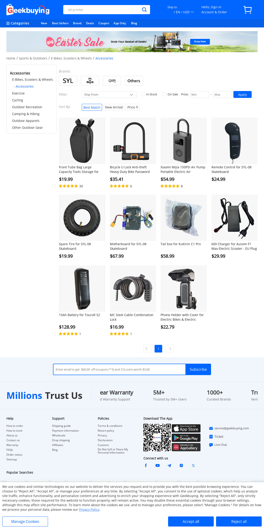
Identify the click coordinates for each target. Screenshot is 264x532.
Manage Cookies (25, 521)
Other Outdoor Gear (27, 127)
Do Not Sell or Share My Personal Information (113, 451)
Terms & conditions (110, 425)
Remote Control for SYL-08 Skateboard (231, 169)
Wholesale (58, 435)
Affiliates (57, 445)
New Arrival (114, 107)
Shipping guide (61, 425)
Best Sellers (60, 23)
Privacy (102, 435)
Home (10, 58)
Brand (77, 23)
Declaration (105, 440)
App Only (120, 23)
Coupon (103, 23)
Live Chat (218, 445)
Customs (103, 445)
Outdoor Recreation (27, 107)
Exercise (18, 93)
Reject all (239, 521)
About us (12, 435)
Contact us (13, 440)
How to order (14, 425)
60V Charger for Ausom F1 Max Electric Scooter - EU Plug (234, 246)
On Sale (170, 94)
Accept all (191, 521)
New (44, 23)
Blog (134, 23)
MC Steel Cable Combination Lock (131, 317)
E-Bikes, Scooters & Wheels (71, 58)
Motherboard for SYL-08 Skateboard (128, 246)
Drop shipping (61, 440)
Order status (14, 454)
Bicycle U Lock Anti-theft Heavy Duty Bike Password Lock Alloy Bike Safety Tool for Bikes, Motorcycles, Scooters (132, 169)
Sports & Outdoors (33, 58)
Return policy (106, 430)
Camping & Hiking (26, 114)
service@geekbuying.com (229, 428)
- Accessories (24, 86)
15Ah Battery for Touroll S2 (79, 315)
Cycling (17, 100)
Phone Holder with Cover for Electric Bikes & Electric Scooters (182, 317)
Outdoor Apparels (26, 120)
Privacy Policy (89, 509)
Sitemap (11, 459)
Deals (90, 23)
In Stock (149, 94)
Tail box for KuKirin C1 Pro (181, 244)
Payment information (65, 430)
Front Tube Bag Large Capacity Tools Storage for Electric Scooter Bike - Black (80, 169)
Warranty (12, 445)
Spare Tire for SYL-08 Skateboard (75, 246)
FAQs (9, 449)
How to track (14, 430)
